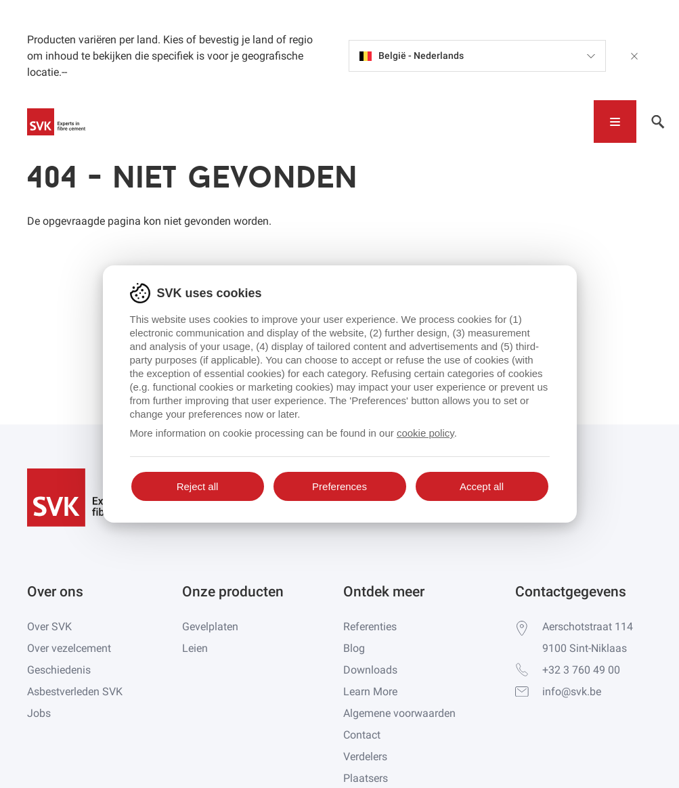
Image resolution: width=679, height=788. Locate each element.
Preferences (339, 486)
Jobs (39, 713)
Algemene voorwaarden (399, 713)
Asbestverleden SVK (75, 691)
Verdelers (365, 756)
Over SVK (49, 626)
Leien (195, 648)
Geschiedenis (59, 669)
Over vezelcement (69, 648)
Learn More (370, 691)
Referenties (370, 626)
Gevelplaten (210, 626)
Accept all (482, 486)
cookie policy (425, 433)
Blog (354, 648)
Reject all (198, 486)
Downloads (370, 669)
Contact (361, 734)
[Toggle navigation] (615, 121)
